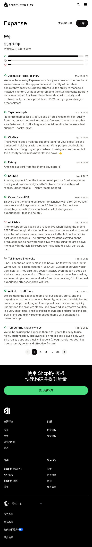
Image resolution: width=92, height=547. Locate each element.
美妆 (6, 435)
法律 (49, 480)
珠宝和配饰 (9, 441)
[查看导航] (85, 4)
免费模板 (51, 435)
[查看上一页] (27, 352)
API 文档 (8, 474)
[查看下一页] (64, 352)
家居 (6, 447)
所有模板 (51, 430)
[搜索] (78, 4)
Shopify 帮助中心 (13, 468)
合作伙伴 (51, 474)
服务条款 (8, 513)
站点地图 (8, 537)
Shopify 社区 (11, 480)
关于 (49, 468)
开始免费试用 (46, 390)
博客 (6, 486)
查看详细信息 (65, 23)
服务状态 (51, 486)
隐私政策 (8, 521)
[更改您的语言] (27, 503)
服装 (6, 430)
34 (57, 351)
